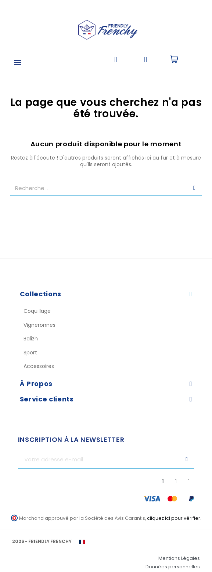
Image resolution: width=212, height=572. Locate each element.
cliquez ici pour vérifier (173, 518)
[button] (115, 60)
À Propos (36, 383)
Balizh (31, 338)
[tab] (106, 294)
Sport (30, 352)
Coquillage (37, 311)
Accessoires (39, 366)
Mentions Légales (179, 558)
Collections (40, 293)
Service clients (47, 399)
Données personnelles (172, 566)
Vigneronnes (39, 325)
